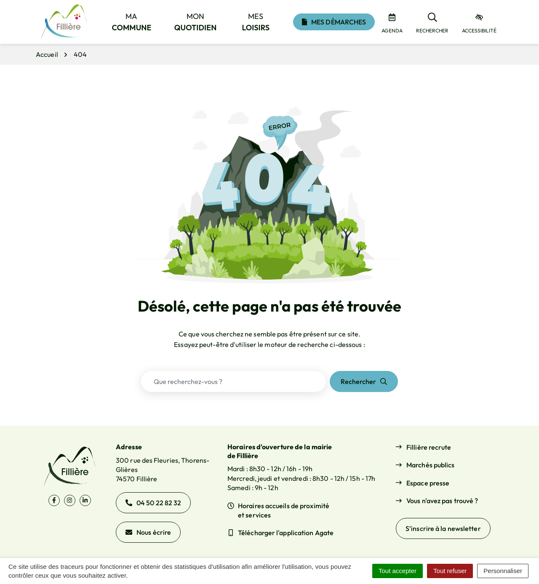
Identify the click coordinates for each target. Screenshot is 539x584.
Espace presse (427, 483)
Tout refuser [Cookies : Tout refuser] (450, 570)
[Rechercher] (432, 21)
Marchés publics (430, 465)
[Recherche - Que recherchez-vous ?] (233, 381)
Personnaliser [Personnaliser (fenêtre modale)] (502, 570)
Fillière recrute (428, 447)
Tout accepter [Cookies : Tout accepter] (397, 570)
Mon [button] (195, 21)
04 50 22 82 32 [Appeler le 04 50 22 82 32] (153, 503)
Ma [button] (132, 21)
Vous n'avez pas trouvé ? (442, 500)
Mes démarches (334, 22)
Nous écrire (148, 532)
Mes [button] (256, 21)
